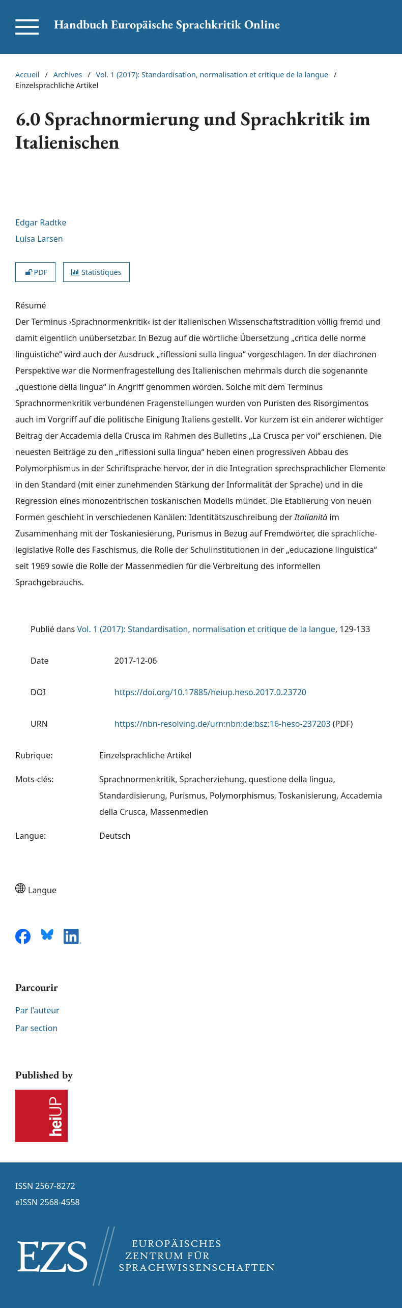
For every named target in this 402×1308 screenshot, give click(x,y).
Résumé (30, 305)
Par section (36, 1028)
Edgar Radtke (40, 222)
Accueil (27, 74)
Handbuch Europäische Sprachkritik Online (167, 24)
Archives (67, 74)
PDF (35, 272)
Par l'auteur (37, 1010)
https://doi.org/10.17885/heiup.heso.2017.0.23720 (210, 692)
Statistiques (96, 272)
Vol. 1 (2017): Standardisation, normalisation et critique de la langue (212, 74)
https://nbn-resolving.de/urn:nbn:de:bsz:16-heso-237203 (222, 723)
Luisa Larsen (39, 238)
